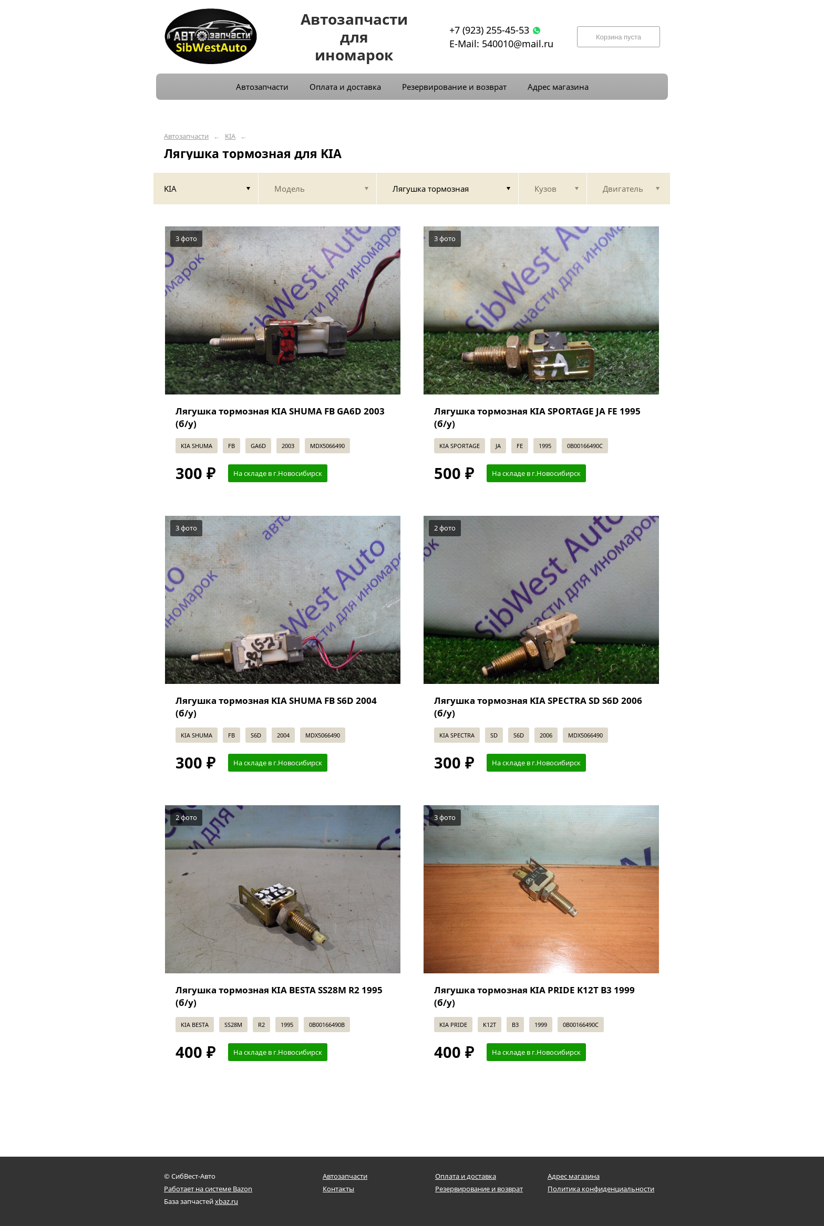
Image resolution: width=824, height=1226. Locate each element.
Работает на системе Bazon (208, 1188)
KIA (230, 136)
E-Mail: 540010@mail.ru (501, 43)
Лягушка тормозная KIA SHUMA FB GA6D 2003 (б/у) (280, 417)
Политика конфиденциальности (601, 1188)
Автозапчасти (186, 136)
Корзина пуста (618, 37)
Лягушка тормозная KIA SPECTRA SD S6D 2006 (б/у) (538, 706)
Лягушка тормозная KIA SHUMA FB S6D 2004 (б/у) (276, 706)
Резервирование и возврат (479, 1188)
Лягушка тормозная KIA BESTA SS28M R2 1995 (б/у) (279, 996)
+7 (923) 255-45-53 (489, 30)
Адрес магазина (574, 1176)
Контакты (338, 1188)
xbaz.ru (226, 1201)
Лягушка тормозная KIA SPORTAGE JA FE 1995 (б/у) (537, 417)
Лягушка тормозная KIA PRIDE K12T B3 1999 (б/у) (534, 996)
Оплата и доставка (465, 1176)
